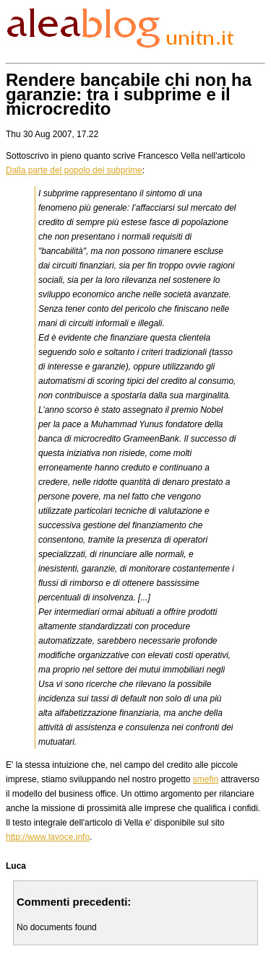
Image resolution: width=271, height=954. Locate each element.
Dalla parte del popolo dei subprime (74, 170)
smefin (205, 779)
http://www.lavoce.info (48, 837)
